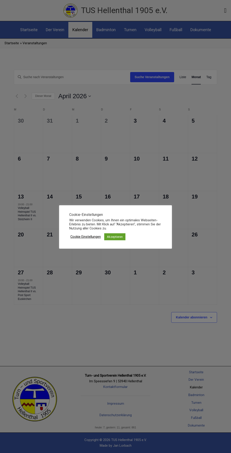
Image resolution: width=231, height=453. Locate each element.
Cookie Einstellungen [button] (85, 237)
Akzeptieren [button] (115, 236)
